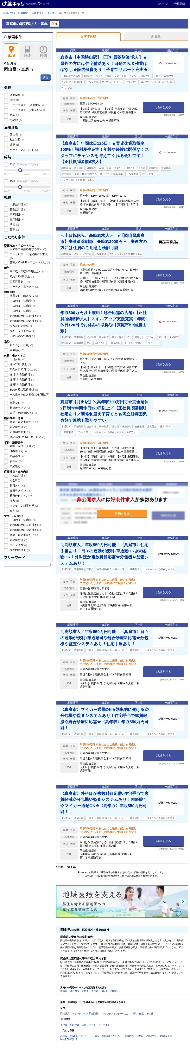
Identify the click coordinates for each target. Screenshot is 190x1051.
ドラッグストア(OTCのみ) (27, 109)
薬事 (14, 229)
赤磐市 (85, 991)
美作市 (94, 991)
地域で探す (37, 13)
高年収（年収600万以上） (27, 271)
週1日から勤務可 (21, 374)
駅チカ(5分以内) (21, 345)
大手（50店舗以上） (23, 412)
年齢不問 (16, 456)
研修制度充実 (19, 432)
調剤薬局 (16, 94)
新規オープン (19, 407)
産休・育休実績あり (23, 421)
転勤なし (16, 402)
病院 (14, 99)
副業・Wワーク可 (22, 446)
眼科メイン (18, 485)
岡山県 (51, 13)
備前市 (63, 991)
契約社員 (16, 139)
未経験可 (16, 466)
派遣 (14, 144)
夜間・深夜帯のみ (22, 330)
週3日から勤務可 (21, 384)
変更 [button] (45, 77)
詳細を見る (163, 107)
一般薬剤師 (18, 204)
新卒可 (15, 461)
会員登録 (179, 3)
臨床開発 (16, 219)
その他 (15, 120)
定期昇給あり (19, 281)
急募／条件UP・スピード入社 (29, 262)
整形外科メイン (21, 495)
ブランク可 (18, 545)
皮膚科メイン (19, 490)
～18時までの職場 (22, 310)
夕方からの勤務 (21, 325)
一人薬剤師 (18, 475)
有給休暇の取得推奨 (23, 389)
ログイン (162, 3)
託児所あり (18, 426)
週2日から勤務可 (21, 379)
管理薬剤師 (18, 209)
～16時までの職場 (22, 300)
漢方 (14, 500)
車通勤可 (16, 350)
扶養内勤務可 (19, 550)
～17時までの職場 (22, 305)
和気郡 (114, 991)
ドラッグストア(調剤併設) (27, 104)
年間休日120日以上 (23, 369)
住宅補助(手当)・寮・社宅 (27, 437)
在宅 (14, 510)
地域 (11, 52)
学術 (14, 224)
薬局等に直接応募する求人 (27, 249)
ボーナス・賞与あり (23, 286)
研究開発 (16, 214)
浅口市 (104, 991)
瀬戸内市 (74, 991)
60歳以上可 (18, 451)
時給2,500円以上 (21, 276)
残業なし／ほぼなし (23, 295)
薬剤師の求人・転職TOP (15, 13)
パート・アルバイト (23, 149)
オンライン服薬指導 (23, 505)
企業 (14, 115)
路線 (27, 52)
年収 (25, 164)
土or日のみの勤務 (22, 336)
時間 (43, 52)
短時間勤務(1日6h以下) (25, 320)
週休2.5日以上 (20, 364)
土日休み (16, 359)
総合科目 (16, 480)
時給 (25, 181)
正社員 (15, 134)
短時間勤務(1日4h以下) (25, 315)
